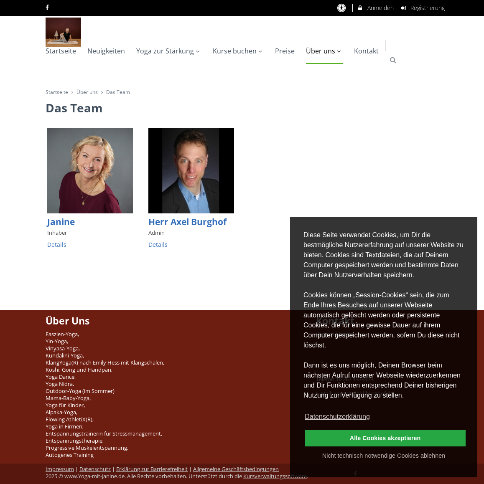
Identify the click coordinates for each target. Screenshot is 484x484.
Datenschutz (95, 469)
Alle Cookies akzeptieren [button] (385, 438)
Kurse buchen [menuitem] (238, 51)
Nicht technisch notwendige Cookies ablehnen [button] (383, 455)
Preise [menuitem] (285, 51)
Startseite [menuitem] (61, 51)
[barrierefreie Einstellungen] (342, 8)
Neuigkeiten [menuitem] (106, 51)
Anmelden (375, 8)
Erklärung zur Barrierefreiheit (152, 469)
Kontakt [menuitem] (366, 51)
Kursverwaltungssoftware (275, 476)
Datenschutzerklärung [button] (337, 416)
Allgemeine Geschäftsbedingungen (236, 469)
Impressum (60, 469)
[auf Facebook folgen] (48, 7)
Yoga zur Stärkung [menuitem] (168, 51)
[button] (393, 60)
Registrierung (422, 8)
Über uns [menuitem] (324, 51)
